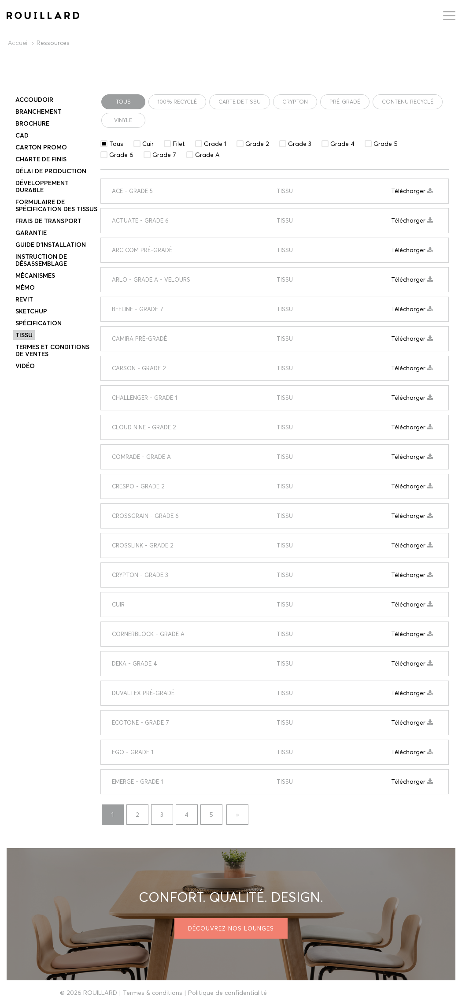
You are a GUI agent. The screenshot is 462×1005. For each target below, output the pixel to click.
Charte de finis (41, 159)
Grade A (207, 155)
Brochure (32, 123)
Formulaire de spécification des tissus (56, 205)
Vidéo (25, 366)
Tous (123, 101)
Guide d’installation (50, 245)
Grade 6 (121, 155)
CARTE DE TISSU (239, 101)
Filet (179, 144)
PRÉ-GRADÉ (344, 101)
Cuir (148, 144)
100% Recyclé (177, 101)
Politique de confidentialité (227, 993)
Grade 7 (164, 155)
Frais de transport (48, 221)
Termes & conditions (152, 993)
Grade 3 (299, 144)
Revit (24, 299)
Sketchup (31, 311)
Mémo (25, 287)
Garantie (31, 233)
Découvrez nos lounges (231, 928)
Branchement (38, 111)
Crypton (295, 101)
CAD (22, 135)
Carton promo (41, 147)
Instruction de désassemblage (41, 260)
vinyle (123, 120)
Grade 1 (215, 144)
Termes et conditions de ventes (52, 350)
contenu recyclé (407, 101)
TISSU (24, 335)
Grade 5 (385, 144)
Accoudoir (34, 100)
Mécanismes (35, 275)
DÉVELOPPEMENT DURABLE (42, 186)
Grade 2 (257, 144)
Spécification (38, 323)
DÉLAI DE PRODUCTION (50, 171)
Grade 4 (342, 144)
